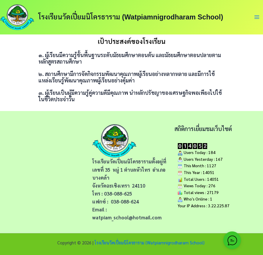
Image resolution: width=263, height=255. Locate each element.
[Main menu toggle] (257, 17)
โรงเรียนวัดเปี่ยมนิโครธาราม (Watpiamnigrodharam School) (130, 17)
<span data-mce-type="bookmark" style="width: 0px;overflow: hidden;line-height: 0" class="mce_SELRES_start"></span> (49, 168)
